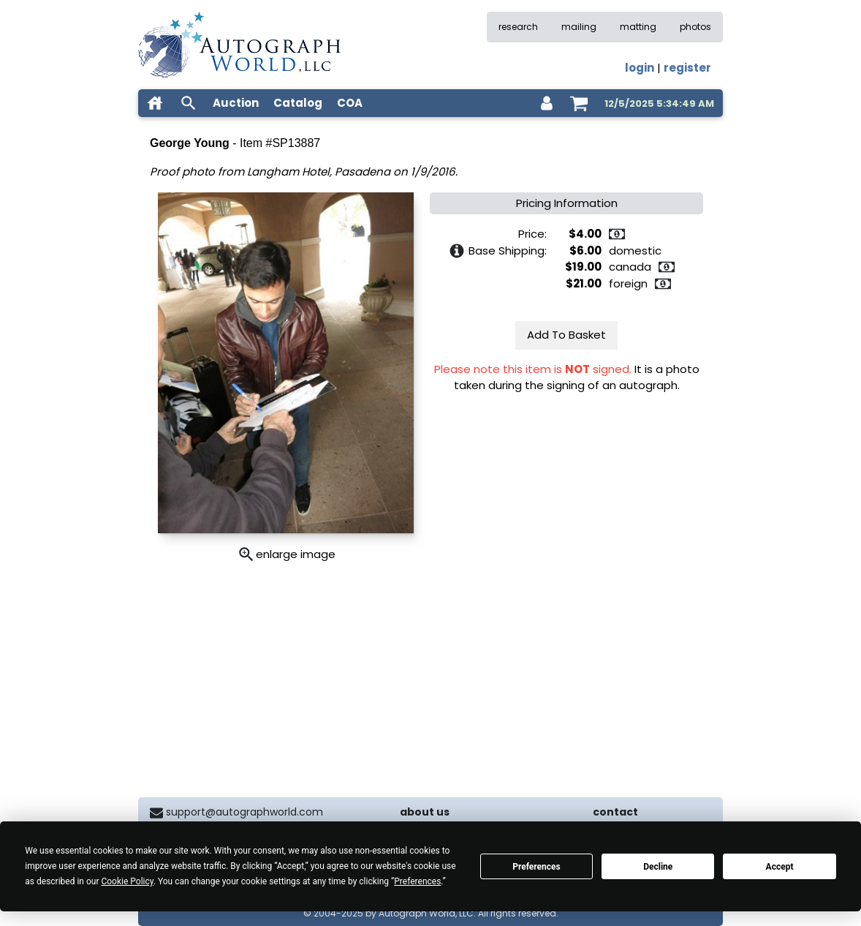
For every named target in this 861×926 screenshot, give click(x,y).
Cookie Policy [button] (127, 881)
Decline (657, 867)
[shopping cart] (578, 103)
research (518, 26)
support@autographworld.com (244, 812)
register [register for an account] (687, 67)
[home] (154, 103)
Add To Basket (566, 334)
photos (695, 26)
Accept (780, 867)
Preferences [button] (417, 881)
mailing (578, 26)
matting (638, 26)
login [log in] (639, 67)
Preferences (536, 867)
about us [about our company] (425, 812)
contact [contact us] (615, 812)
